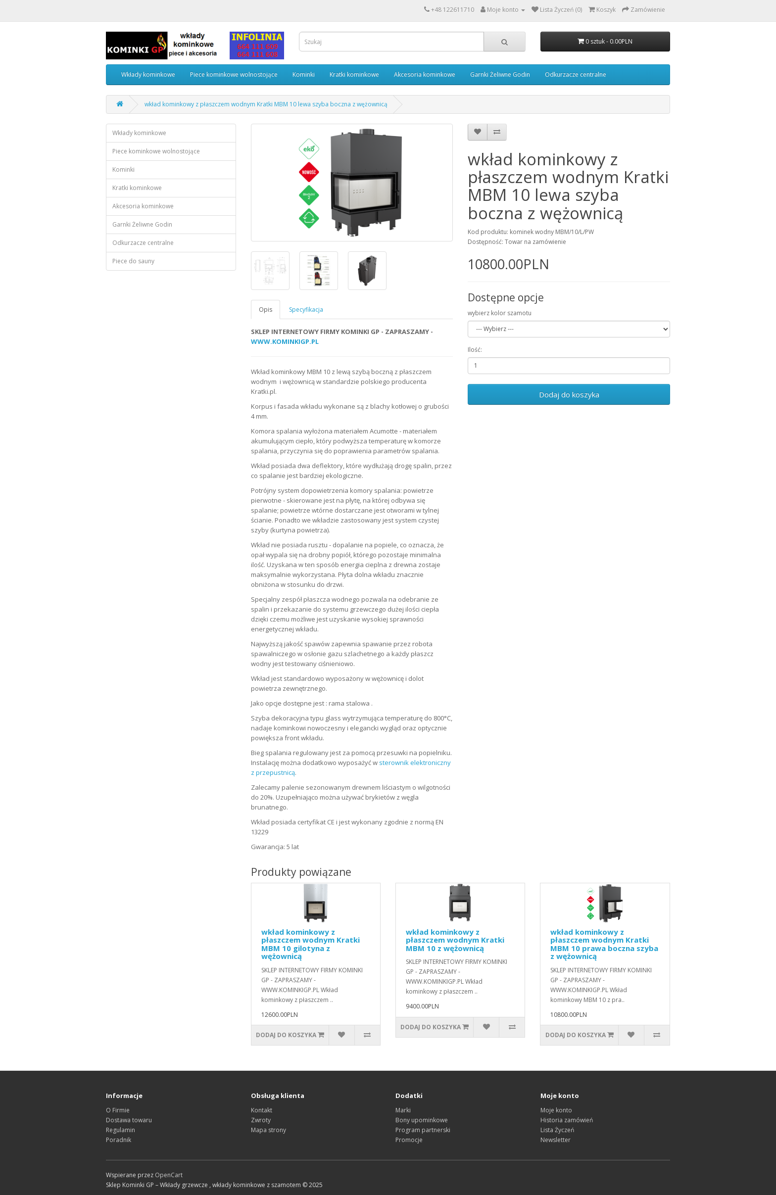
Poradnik (118, 1140)
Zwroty (261, 1120)
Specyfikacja (306, 309)
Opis (265, 309)
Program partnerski (422, 1130)
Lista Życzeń (557, 1130)
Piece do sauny (133, 261)
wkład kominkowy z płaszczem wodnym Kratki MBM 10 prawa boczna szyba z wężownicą (604, 944)
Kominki (303, 74)
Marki (403, 1110)
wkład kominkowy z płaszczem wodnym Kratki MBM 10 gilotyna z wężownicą (310, 944)
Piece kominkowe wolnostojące (234, 74)
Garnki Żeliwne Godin (500, 74)
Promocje (409, 1140)
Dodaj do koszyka (569, 394)
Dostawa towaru (129, 1120)
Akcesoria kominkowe (424, 74)
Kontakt (261, 1110)
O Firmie (118, 1110)
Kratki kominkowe (354, 74)
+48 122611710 (452, 9)
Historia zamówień (566, 1120)
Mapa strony (268, 1130)
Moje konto (556, 1110)
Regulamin (120, 1130)
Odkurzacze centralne (575, 74)
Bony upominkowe (421, 1120)
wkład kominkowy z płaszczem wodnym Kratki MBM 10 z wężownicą (455, 940)
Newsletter (555, 1140)
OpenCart (169, 1175)
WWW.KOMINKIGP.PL (285, 341)
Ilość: (475, 349)
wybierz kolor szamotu (500, 313)
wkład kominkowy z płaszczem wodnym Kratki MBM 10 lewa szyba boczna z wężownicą (266, 104)
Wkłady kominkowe (148, 74)
